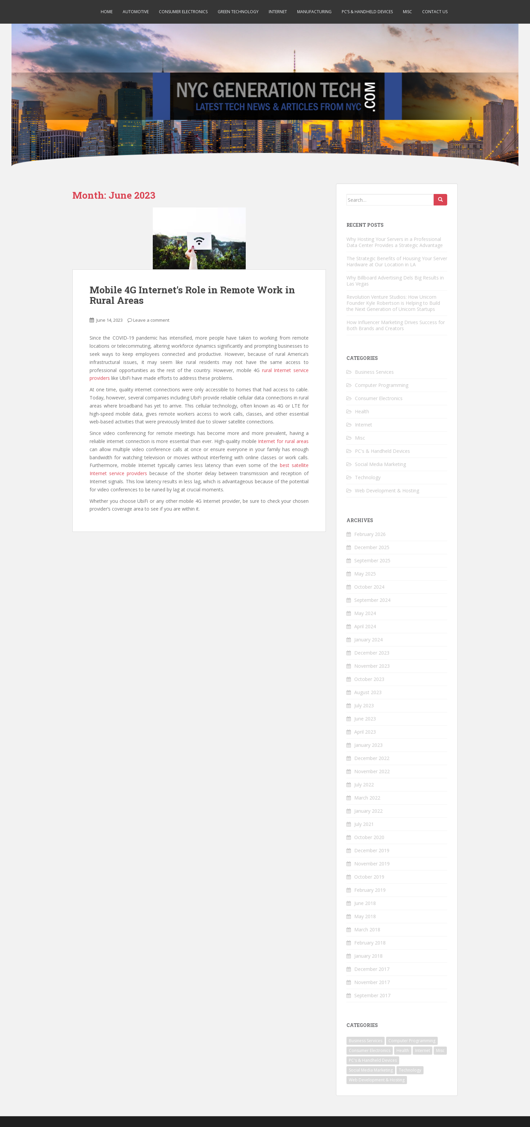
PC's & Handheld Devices (382, 451)
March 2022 (367, 797)
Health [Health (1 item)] (402, 1050)
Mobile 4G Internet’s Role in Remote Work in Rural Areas (192, 295)
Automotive (136, 12)
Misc (407, 12)
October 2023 (369, 679)
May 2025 (365, 573)
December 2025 (371, 547)
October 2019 (369, 877)
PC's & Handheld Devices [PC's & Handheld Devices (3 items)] (373, 1060)
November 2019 (372, 863)
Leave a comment (151, 320)
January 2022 (368, 811)
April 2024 (365, 626)
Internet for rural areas (283, 441)
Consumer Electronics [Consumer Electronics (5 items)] (369, 1050)
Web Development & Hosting (387, 490)
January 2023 (368, 745)
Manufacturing (314, 12)
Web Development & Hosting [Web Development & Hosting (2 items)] (377, 1080)
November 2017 (372, 982)
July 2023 (364, 705)
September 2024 (372, 600)
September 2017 (372, 995)
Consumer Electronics (183, 12)
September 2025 (372, 560)
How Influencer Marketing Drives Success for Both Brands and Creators (395, 325)
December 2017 (371, 969)
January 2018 (368, 956)
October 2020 (369, 837)
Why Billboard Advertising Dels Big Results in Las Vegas (395, 280)
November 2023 (372, 666)
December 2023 (371, 653)
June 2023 (365, 718)
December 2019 (371, 850)
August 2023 (368, 692)
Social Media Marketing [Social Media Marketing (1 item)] (371, 1070)
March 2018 (367, 929)
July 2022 (364, 784)
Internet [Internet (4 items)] (422, 1050)
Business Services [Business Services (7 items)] (365, 1041)
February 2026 (370, 534)
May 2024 (365, 613)
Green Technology (238, 12)
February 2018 (370, 942)
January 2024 (368, 639)
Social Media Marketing (380, 464)
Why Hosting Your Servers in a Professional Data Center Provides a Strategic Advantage (394, 242)
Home (107, 12)
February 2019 (370, 890)
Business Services (374, 372)
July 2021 (364, 824)
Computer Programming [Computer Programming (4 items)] (411, 1041)
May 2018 (365, 916)
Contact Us (435, 12)
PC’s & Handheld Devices (367, 12)
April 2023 (365, 732)
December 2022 (371, 758)
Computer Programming (381, 385)
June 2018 (365, 903)
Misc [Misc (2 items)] (440, 1050)
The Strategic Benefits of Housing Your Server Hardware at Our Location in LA (396, 261)
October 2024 (369, 587)
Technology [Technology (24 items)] (410, 1070)
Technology (368, 477)
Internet (278, 12)
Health (362, 411)
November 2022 (372, 771)
